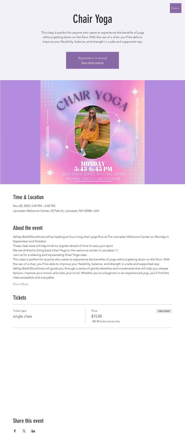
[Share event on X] (24, 431)
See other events (92, 62)
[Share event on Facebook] (15, 431)
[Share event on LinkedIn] (33, 431)
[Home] (175, 8)
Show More (20, 284)
